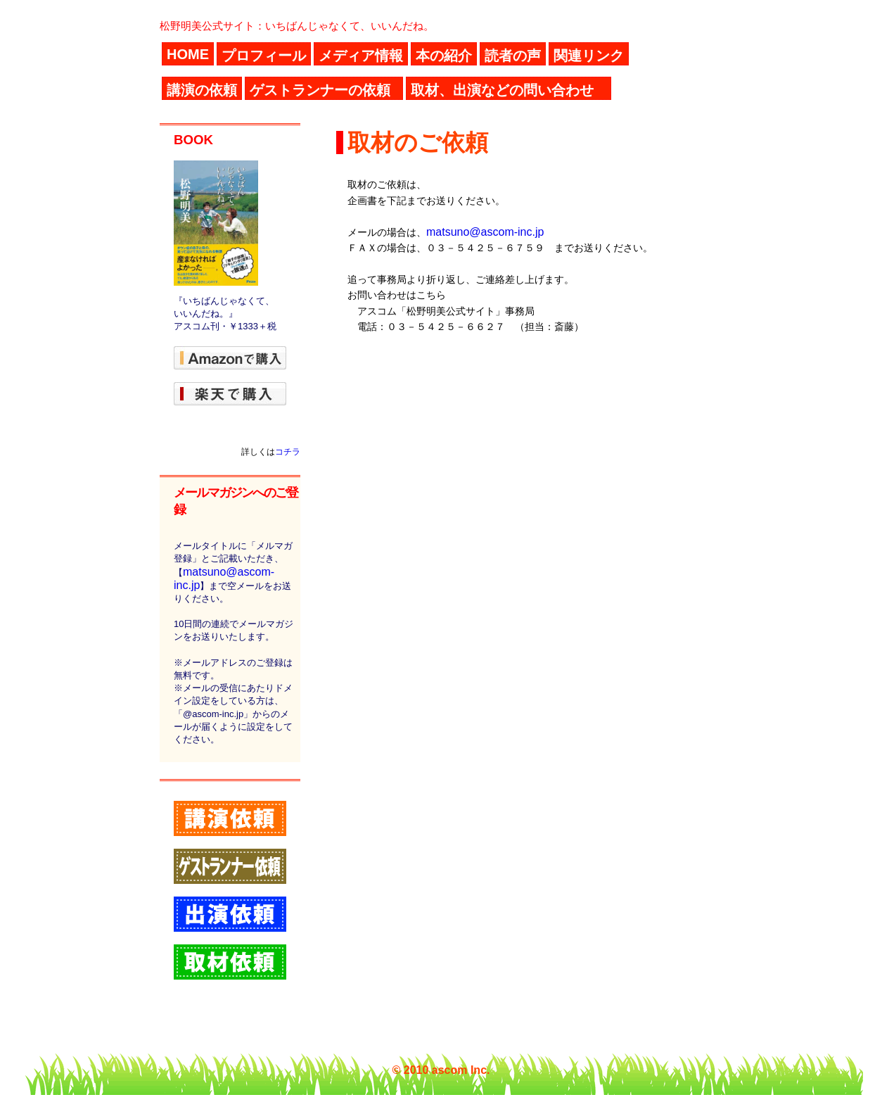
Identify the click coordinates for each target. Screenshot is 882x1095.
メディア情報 (361, 55)
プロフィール (264, 55)
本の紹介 (444, 55)
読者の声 (513, 55)
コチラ (287, 452)
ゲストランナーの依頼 (320, 90)
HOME (188, 54)
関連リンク (589, 55)
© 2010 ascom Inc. (441, 1070)
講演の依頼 (202, 90)
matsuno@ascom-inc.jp (485, 232)
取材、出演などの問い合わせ (502, 90)
